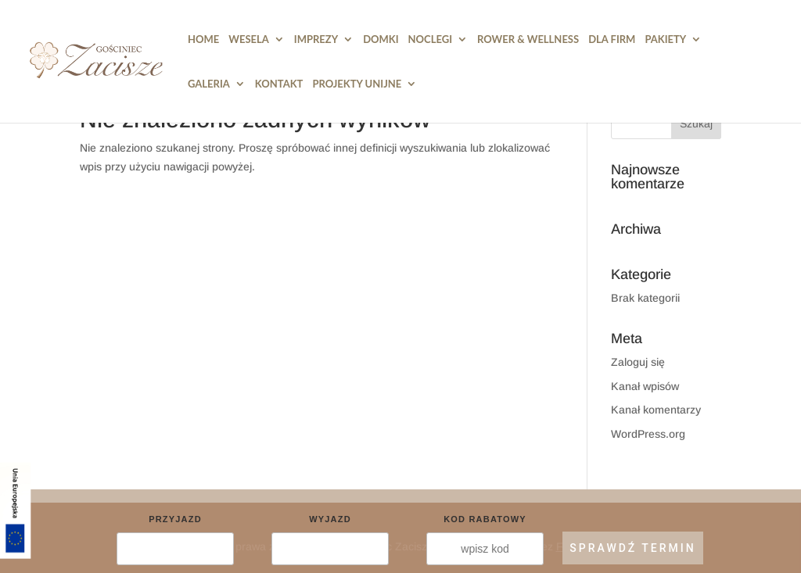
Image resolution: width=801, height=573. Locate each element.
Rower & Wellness (528, 39)
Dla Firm (611, 39)
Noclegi (430, 39)
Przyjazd (175, 519)
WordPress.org (648, 434)
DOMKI (380, 39)
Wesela (248, 39)
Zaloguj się (638, 362)
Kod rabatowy (485, 519)
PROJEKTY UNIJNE (356, 84)
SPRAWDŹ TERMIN (632, 548)
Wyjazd (330, 519)
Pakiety (665, 39)
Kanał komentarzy (656, 409)
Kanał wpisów (645, 386)
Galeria (209, 84)
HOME (203, 39)
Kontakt (279, 84)
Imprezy (316, 39)
